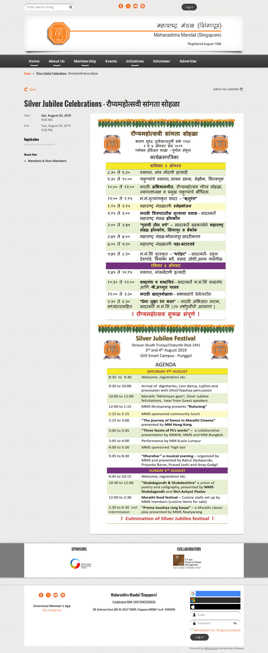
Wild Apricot (211, 648)
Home (27, 73)
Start (27, 115)
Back (32, 89)
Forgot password (228, 630)
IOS (45, 610)
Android (55, 610)
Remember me (204, 630)
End (26, 125)
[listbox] (228, 89)
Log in (189, 7)
